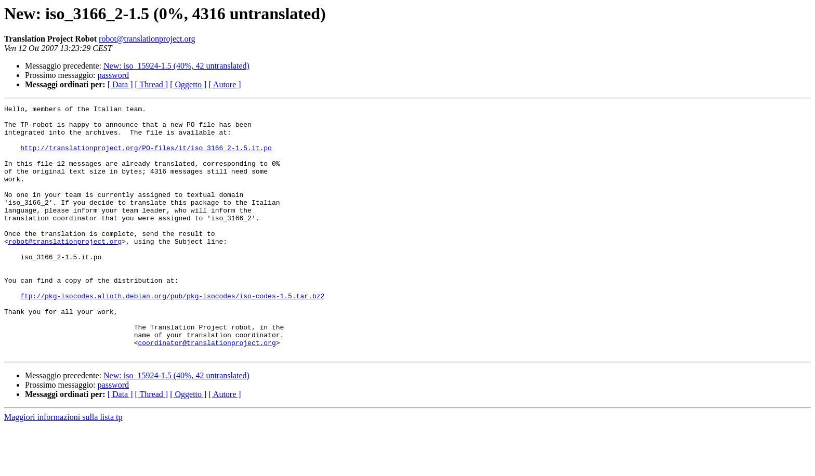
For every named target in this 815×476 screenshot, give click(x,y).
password (113, 75)
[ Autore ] (224, 84)
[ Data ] (120, 84)
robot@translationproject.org (147, 38)
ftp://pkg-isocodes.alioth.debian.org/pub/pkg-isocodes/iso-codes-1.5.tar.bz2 (172, 334)
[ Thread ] (151, 84)
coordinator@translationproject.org (206, 390)
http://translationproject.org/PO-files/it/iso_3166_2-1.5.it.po (146, 157)
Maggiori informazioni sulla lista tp (63, 466)
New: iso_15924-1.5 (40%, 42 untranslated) (176, 65)
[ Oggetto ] (188, 84)
